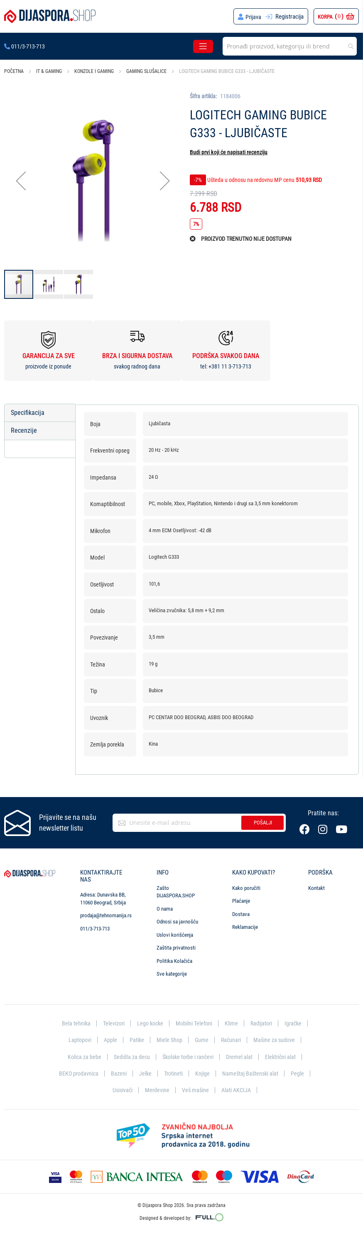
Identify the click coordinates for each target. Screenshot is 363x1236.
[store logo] (50, 16)
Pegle (104, 1089)
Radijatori (263, 1021)
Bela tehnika (72, 1021)
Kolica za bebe (80, 1055)
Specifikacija (27, 413)
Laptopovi (77, 1038)
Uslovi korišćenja (175, 932)
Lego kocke (149, 1021)
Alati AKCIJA (250, 1089)
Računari (231, 1038)
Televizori (111, 1021)
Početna (14, 71)
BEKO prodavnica (89, 1072)
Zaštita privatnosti (176, 946)
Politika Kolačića (174, 958)
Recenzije (24, 431)
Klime (233, 1021)
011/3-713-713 (24, 46)
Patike (135, 1038)
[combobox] (290, 46)
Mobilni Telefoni (195, 1021)
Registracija (289, 16)
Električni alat (284, 1055)
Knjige (216, 1072)
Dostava (241, 912)
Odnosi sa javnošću (177, 919)
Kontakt (316, 885)
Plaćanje (241, 899)
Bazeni (131, 1072)
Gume (201, 1038)
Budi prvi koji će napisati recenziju (228, 152)
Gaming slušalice (146, 71)
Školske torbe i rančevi (188, 1055)
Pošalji (263, 820)
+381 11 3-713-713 (229, 366)
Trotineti (187, 1072)
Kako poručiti (246, 885)
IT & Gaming (49, 71)
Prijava (253, 16)
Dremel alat (241, 1055)
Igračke (296, 1021)
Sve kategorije (172, 972)
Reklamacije (245, 925)
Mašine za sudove (276, 1038)
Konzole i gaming (94, 71)
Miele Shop (168, 1038)
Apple (108, 1038)
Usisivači (134, 1089)
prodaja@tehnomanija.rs (106, 913)
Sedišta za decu (129, 1055)
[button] (20, 180)
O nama (165, 906)
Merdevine (169, 1089)
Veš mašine (208, 1089)
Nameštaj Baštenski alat (265, 1072)
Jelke (158, 1072)
